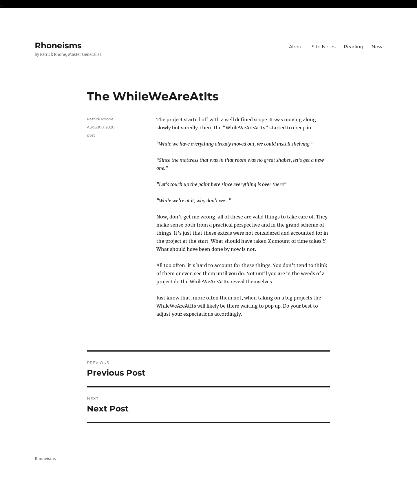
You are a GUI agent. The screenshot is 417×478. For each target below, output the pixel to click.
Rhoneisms (58, 45)
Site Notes (324, 46)
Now (377, 46)
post (91, 135)
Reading (353, 46)
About (296, 46)
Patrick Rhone (100, 119)
